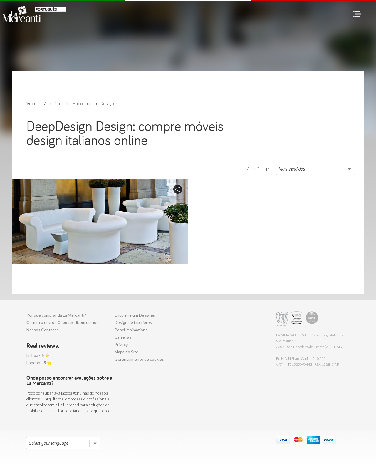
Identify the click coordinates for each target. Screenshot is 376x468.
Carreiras (123, 337)
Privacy (121, 344)
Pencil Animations (131, 329)
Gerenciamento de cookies (139, 359)
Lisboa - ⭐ (38, 355)
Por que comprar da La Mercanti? (56, 314)
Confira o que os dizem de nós (62, 322)
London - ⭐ (39, 362)
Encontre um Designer (135, 314)
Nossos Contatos (42, 329)
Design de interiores (133, 322)
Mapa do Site (126, 351)
